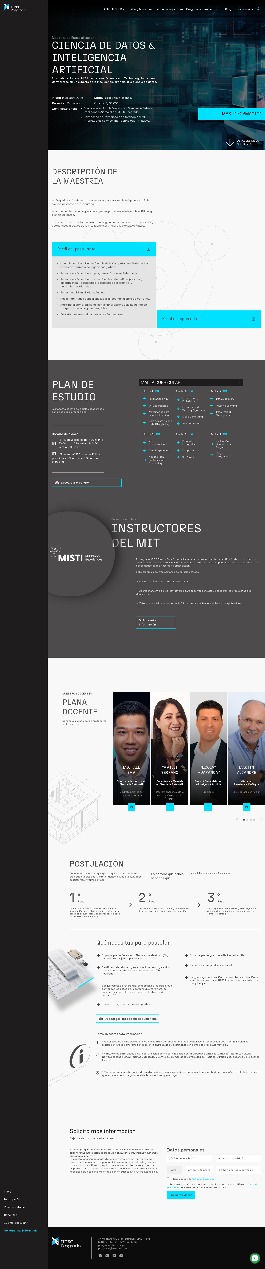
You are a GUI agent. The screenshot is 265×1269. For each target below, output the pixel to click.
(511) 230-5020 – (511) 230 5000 (118, 1242)
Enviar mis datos (181, 1195)
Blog (228, 9)
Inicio (7, 1191)
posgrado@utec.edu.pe (112, 1248)
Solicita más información (21, 1230)
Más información (242, 110)
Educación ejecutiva (169, 9)
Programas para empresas (204, 9)
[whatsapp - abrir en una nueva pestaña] (255, 1258)
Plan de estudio (14, 1207)
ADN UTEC (110, 9)
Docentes (10, 1215)
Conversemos (244, 9)
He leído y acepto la (180, 1178)
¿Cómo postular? (16, 1223)
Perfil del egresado (179, 319)
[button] (244, 820)
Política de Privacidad (202, 1178)
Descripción (12, 1199)
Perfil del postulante (76, 249)
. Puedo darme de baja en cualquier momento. (204, 1187)
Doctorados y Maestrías (136, 9)
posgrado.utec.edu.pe (111, 1245)
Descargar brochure (72, 483)
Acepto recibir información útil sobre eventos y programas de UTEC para (209, 1184)
